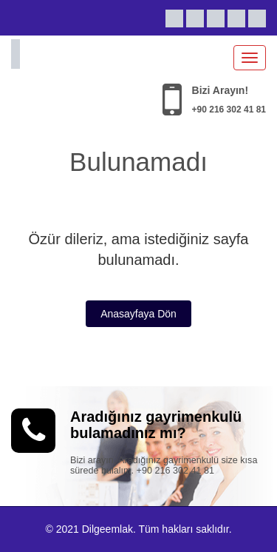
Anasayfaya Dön (138, 314)
